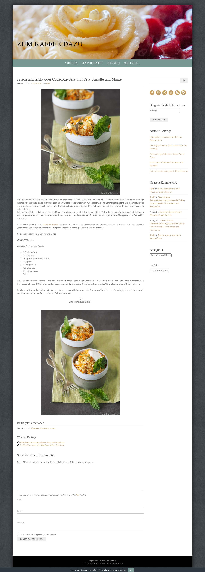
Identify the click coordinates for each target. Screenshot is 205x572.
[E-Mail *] (165, 111)
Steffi (48, 83)
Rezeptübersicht (92, 63)
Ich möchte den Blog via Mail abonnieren (36, 534)
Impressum (93, 561)
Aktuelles (71, 63)
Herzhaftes (44, 428)
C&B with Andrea (50, 224)
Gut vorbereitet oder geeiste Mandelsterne (169, 171)
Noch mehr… (132, 63)
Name (19, 499)
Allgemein (35, 428)
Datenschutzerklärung (108, 561)
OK (131, 570)
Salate (52, 428)
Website (20, 522)
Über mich (113, 63)
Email (19, 511)
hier (77, 495)
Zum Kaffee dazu (50, 44)
